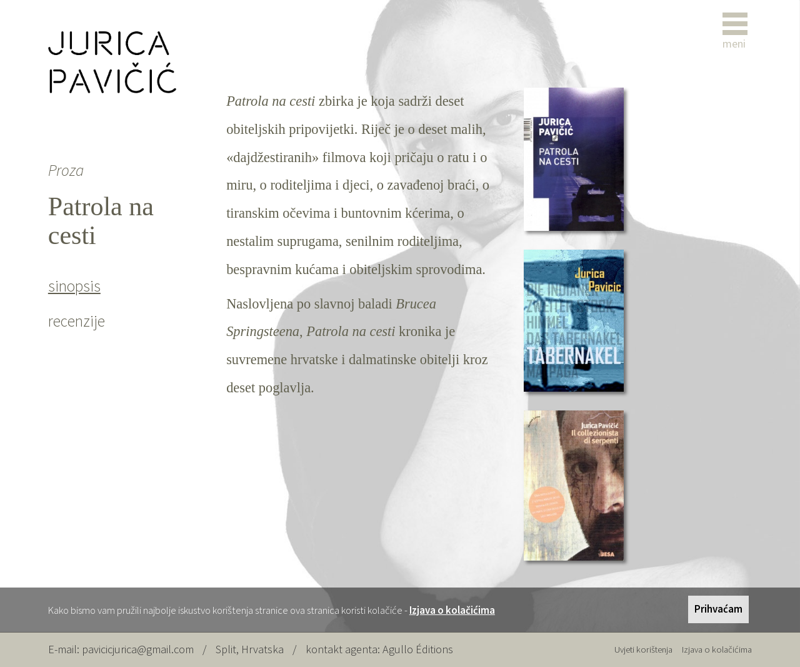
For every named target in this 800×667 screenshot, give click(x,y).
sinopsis (74, 286)
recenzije (76, 321)
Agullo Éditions (417, 649)
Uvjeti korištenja (643, 649)
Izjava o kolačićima (452, 610)
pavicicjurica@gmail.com (138, 649)
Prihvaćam (718, 609)
